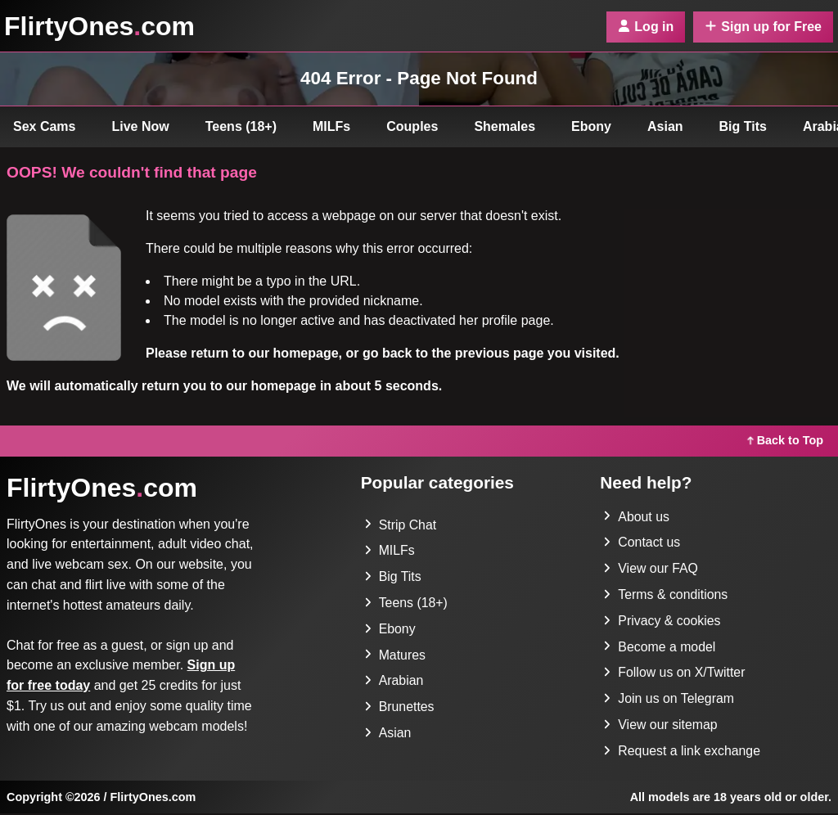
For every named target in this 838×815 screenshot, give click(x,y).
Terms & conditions (665, 595)
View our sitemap (660, 726)
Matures (395, 656)
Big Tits (743, 126)
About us (636, 517)
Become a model (659, 648)
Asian (665, 126)
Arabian (394, 682)
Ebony (591, 126)
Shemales (504, 126)
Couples (412, 126)
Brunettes (399, 708)
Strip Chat (400, 525)
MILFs (331, 126)
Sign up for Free (763, 27)
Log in (646, 27)
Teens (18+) (241, 126)
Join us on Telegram (669, 700)
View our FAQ (650, 569)
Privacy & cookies (662, 621)
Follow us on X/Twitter (674, 674)
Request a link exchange (682, 752)
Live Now (140, 126)
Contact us (641, 543)
